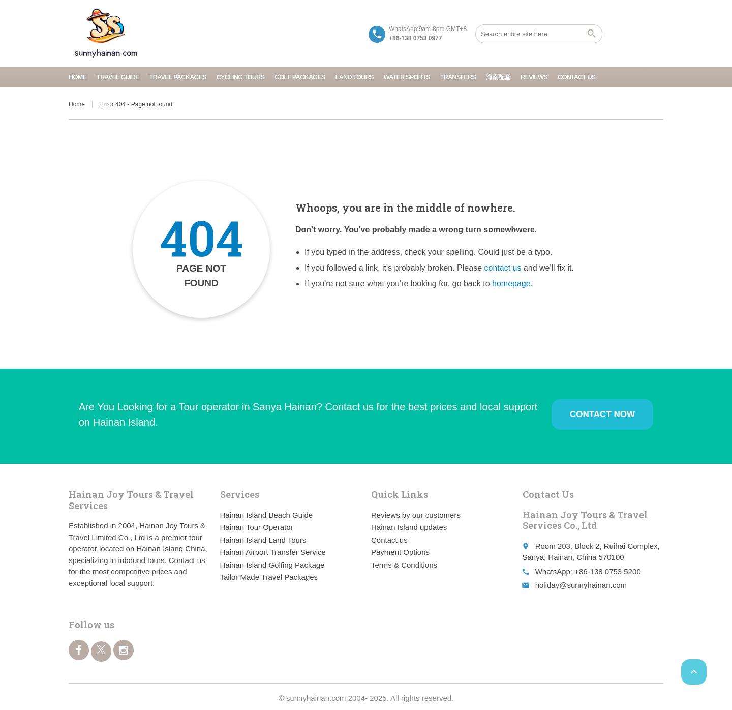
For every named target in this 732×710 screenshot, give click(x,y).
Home (77, 77)
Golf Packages (299, 77)
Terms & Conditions (404, 564)
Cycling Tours (240, 77)
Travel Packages (177, 77)
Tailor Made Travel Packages (269, 577)
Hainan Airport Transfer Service (273, 552)
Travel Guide (118, 77)
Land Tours (355, 77)
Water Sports (407, 77)
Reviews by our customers (416, 515)
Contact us (576, 77)
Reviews (534, 77)
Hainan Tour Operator (256, 527)
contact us (502, 267)
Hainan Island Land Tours (263, 540)
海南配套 (498, 77)
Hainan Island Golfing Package (272, 564)
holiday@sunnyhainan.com (581, 585)
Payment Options (400, 552)
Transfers (458, 77)
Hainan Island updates (409, 527)
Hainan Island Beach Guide (266, 515)
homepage (511, 283)
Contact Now (602, 414)
